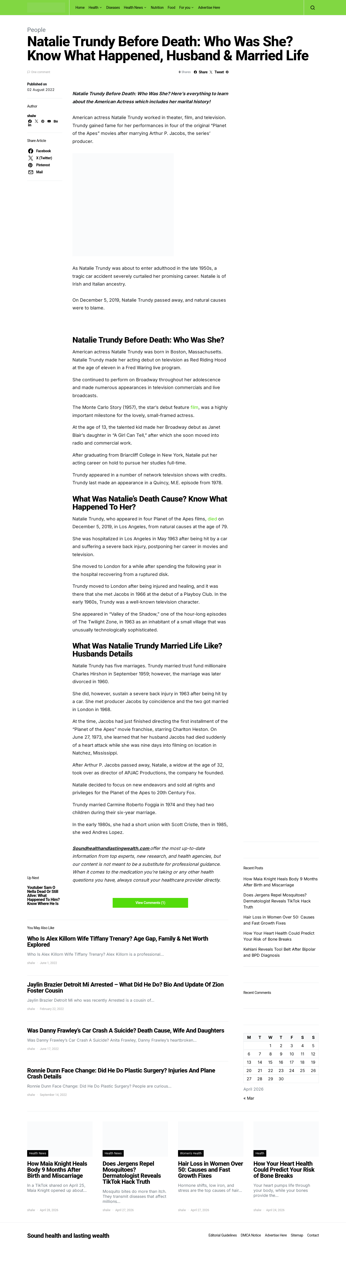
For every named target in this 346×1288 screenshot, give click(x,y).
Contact (313, 1235)
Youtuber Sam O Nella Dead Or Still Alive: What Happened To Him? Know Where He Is (43, 895)
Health (93, 8)
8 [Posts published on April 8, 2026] (270, 1053)
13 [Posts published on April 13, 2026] (249, 1062)
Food (171, 8)
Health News (133, 8)
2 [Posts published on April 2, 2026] (281, 1045)
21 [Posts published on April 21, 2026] (260, 1070)
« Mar (248, 1098)
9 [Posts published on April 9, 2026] (281, 1053)
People (36, 29)
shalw (31, 116)
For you (184, 8)
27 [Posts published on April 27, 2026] (249, 1078)
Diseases (113, 8)
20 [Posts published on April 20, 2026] (248, 1070)
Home (79, 8)
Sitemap (297, 1235)
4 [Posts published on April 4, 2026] (302, 1045)
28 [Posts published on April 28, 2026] (259, 1078)
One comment (40, 72)
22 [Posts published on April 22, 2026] (270, 1070)
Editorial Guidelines (222, 1235)
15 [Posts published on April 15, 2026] (270, 1062)
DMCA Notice (251, 1235)
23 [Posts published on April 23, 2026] (281, 1070)
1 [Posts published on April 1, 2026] (270, 1045)
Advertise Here (209, 8)
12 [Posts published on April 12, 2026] (313, 1053)
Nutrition (157, 8)
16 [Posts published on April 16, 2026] (281, 1062)
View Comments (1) (150, 903)
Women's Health (191, 1153)
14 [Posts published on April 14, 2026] (260, 1062)
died (212, 518)
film (194, 407)
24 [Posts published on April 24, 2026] (291, 1070)
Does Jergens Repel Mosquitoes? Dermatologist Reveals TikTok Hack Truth (277, 900)
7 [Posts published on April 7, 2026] (260, 1053)
